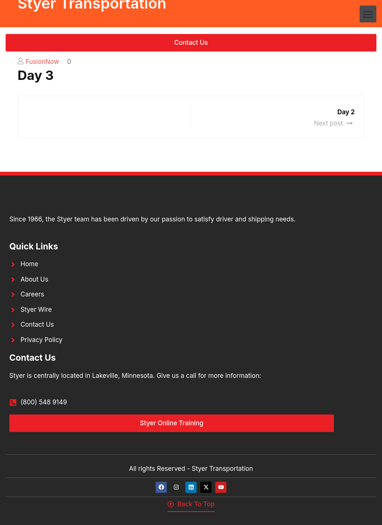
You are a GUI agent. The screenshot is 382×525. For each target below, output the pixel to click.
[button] (368, 14)
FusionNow (42, 61)
